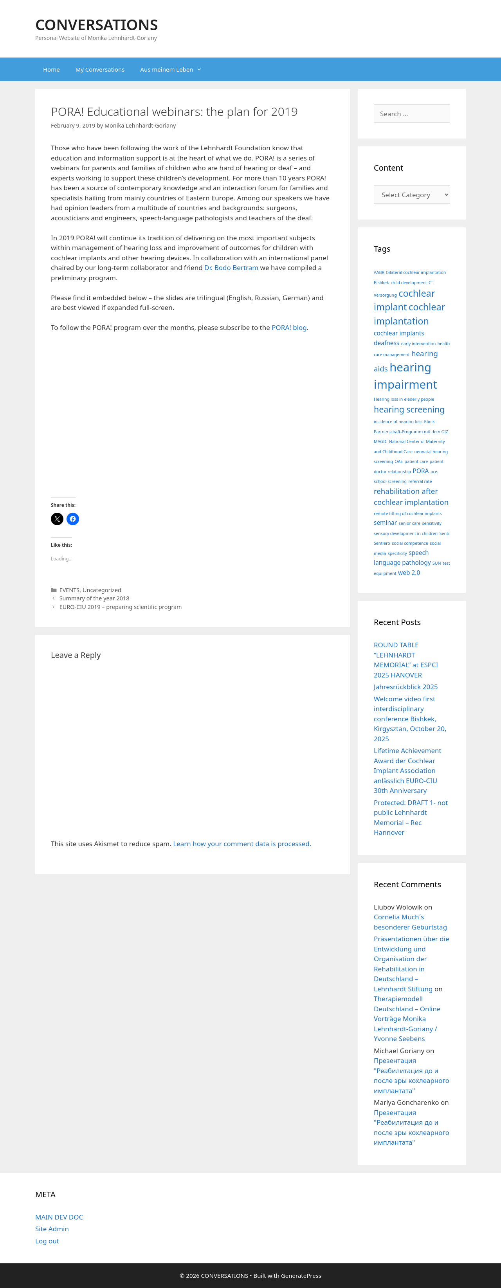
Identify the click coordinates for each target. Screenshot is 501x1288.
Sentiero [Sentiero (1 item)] (382, 543)
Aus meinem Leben (174, 69)
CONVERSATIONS (96, 24)
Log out (47, 1240)
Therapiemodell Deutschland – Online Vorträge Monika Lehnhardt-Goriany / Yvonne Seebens (407, 1018)
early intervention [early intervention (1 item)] (418, 343)
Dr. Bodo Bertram (231, 267)
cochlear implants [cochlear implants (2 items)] (399, 333)
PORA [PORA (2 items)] (421, 471)
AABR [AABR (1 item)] (379, 272)
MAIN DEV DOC (59, 1216)
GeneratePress (301, 1275)
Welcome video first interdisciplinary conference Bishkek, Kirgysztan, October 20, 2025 (410, 718)
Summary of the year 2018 (94, 598)
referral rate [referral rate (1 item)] (420, 481)
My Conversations (100, 69)
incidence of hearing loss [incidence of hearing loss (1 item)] (398, 421)
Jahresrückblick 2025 (406, 686)
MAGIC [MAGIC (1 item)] (380, 441)
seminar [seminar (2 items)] (385, 522)
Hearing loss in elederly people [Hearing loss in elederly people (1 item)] (404, 399)
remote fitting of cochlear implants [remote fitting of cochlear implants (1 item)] (408, 513)
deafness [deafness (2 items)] (386, 343)
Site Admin (52, 1228)
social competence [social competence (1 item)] (410, 543)
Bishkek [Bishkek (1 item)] (381, 282)
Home (51, 69)
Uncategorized (102, 590)
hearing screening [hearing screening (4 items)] (409, 409)
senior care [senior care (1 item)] (409, 523)
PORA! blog (289, 327)
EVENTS (69, 590)
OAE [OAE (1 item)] (399, 461)
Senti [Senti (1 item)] (444, 533)
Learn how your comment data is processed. (242, 843)
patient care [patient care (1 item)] (416, 461)
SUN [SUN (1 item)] (437, 563)
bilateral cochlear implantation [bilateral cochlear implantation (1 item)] (416, 272)
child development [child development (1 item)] (409, 282)
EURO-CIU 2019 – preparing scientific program (120, 607)
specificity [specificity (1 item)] (397, 553)
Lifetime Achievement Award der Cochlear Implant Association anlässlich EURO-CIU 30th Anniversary (408, 770)
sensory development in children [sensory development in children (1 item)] (406, 533)
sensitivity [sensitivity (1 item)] (432, 523)
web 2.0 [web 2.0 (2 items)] (409, 572)
